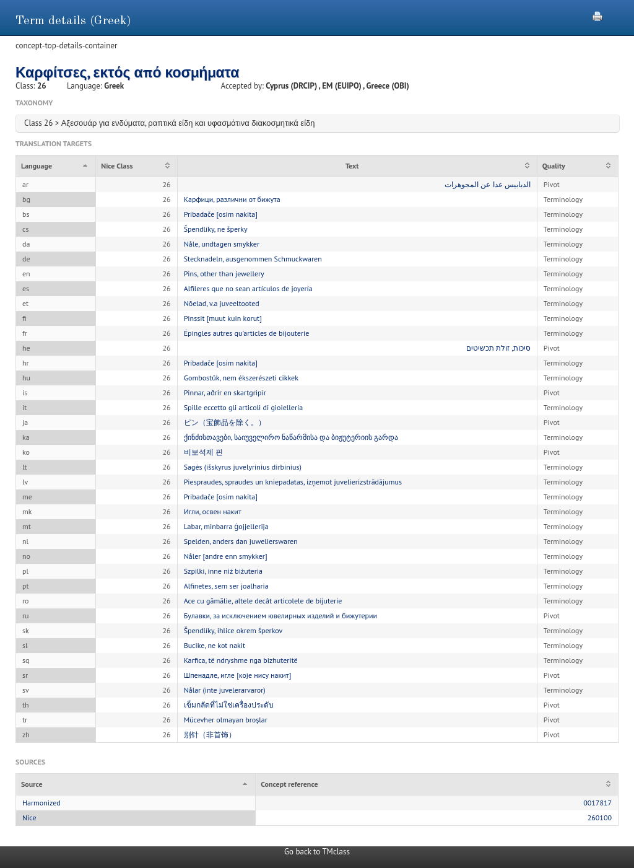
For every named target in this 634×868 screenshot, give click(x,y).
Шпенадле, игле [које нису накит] (238, 675)
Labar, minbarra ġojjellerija (226, 526)
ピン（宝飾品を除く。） (225, 422)
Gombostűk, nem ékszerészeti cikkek (241, 377)
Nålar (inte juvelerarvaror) (225, 690)
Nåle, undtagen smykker (221, 243)
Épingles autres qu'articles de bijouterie (247, 333)
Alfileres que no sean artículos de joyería (248, 288)
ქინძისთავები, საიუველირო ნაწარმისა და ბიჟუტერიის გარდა (291, 437)
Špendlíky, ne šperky (216, 229)
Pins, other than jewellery (224, 273)
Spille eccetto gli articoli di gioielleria (243, 407)
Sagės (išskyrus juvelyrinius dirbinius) (243, 466)
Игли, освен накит (212, 511)
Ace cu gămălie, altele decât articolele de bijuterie (263, 600)
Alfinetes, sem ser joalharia (226, 585)
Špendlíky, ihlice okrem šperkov (233, 630)
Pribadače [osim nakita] (221, 214)
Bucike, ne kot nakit (215, 645)
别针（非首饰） (210, 734)
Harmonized (41, 802)
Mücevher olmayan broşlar (225, 719)
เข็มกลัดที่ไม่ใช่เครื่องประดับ (229, 704)
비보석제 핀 (203, 452)
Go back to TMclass (317, 851)
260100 (600, 817)
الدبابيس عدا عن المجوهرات (488, 184)
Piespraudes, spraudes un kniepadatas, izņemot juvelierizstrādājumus (293, 481)
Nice (29, 817)
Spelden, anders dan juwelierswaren (241, 541)
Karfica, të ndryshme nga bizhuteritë (241, 660)
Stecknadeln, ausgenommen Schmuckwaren (253, 258)
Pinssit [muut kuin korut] (223, 318)
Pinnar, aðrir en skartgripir (225, 392)
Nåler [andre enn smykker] (225, 556)
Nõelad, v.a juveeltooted (221, 303)
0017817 (597, 802)
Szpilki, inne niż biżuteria (223, 571)
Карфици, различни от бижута (232, 199)
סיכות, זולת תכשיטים (498, 348)
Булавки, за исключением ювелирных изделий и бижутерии (281, 615)
